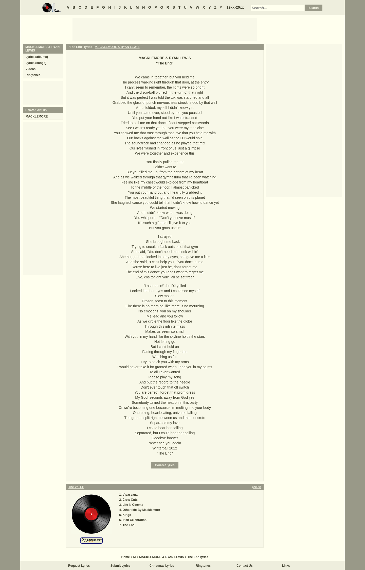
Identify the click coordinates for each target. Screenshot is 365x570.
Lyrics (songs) (36, 63)
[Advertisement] (164, 29)
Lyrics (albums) (37, 57)
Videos (30, 69)
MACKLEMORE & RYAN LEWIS (117, 47)
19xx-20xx (235, 7)
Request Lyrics (79, 565)
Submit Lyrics (121, 565)
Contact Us (244, 565)
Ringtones (33, 75)
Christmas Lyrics (162, 565)
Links (286, 565)
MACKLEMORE (37, 116)
